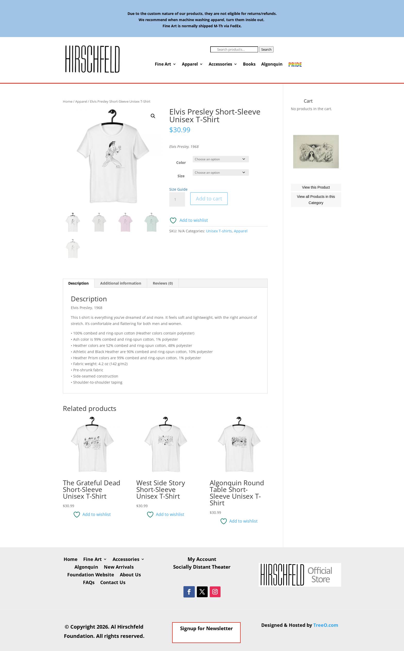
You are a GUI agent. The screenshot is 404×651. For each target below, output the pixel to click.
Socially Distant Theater (202, 567)
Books (249, 64)
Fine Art (163, 64)
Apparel (190, 64)
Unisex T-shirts (219, 230)
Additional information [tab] (120, 283)
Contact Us (112, 582)
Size (181, 175)
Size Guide (178, 189)
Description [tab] (78, 283)
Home (67, 101)
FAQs (89, 582)
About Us (130, 575)
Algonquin (272, 64)
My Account (202, 559)
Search (266, 49)
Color (181, 162)
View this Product (316, 210)
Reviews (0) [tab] (163, 283)
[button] (153, 116)
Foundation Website (90, 575)
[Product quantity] (177, 199)
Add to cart (209, 198)
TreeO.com (325, 625)
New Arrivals (119, 567)
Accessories (220, 64)
